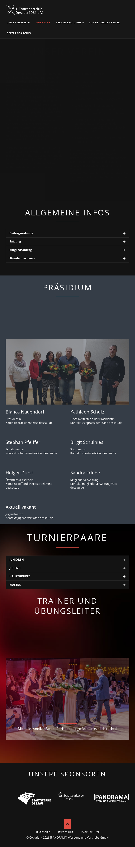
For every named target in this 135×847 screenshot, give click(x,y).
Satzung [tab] (15, 241)
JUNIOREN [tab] (16, 560)
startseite (43, 832)
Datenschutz (90, 832)
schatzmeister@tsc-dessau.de (37, 453)
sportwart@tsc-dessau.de (99, 453)
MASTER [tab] (15, 585)
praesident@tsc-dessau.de (35, 423)
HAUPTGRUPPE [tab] (19, 576)
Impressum (65, 832)
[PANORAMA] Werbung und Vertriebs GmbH (79, 837)
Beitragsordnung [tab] (21, 233)
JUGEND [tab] (15, 568)
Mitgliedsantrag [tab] (20, 250)
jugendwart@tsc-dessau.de (35, 518)
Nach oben (67, 824)
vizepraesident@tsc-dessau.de (102, 423)
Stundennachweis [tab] (22, 258)
